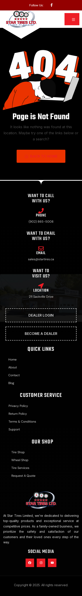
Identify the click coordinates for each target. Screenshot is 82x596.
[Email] (41, 248)
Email (41, 253)
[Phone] (41, 210)
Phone (41, 215)
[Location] (41, 286)
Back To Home (41, 156)
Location (41, 290)
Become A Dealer (41, 333)
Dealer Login (41, 315)
